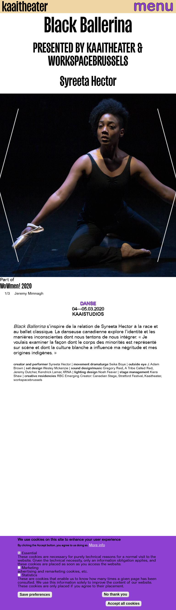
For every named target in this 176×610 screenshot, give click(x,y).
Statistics (29, 575)
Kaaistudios (88, 314)
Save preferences (35, 594)
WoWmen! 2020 (16, 286)
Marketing (30, 568)
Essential (29, 553)
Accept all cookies (123, 603)
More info (97, 545)
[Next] (169, 185)
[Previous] (6, 185)
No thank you (115, 594)
